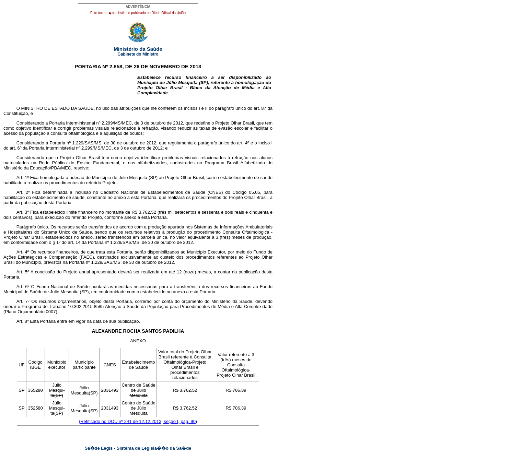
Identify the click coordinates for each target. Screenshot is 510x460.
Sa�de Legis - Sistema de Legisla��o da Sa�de (138, 448)
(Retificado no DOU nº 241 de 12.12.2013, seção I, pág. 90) (138, 421)
